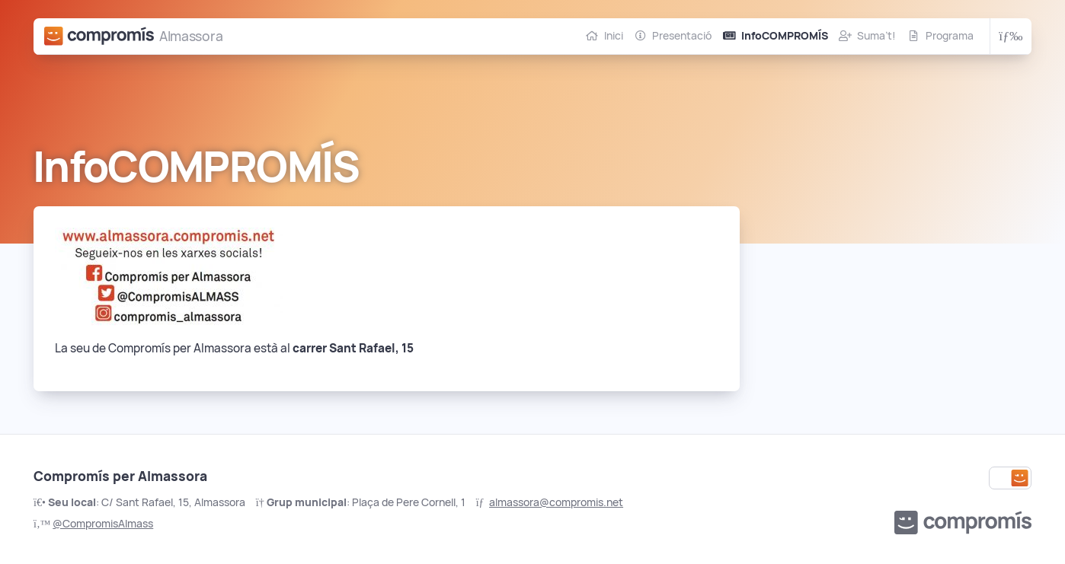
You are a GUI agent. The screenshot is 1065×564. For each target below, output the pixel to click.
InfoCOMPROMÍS (784, 36)
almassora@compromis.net (556, 502)
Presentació (682, 36)
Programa (950, 36)
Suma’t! (876, 36)
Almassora (190, 36)
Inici (613, 36)
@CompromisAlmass (103, 524)
